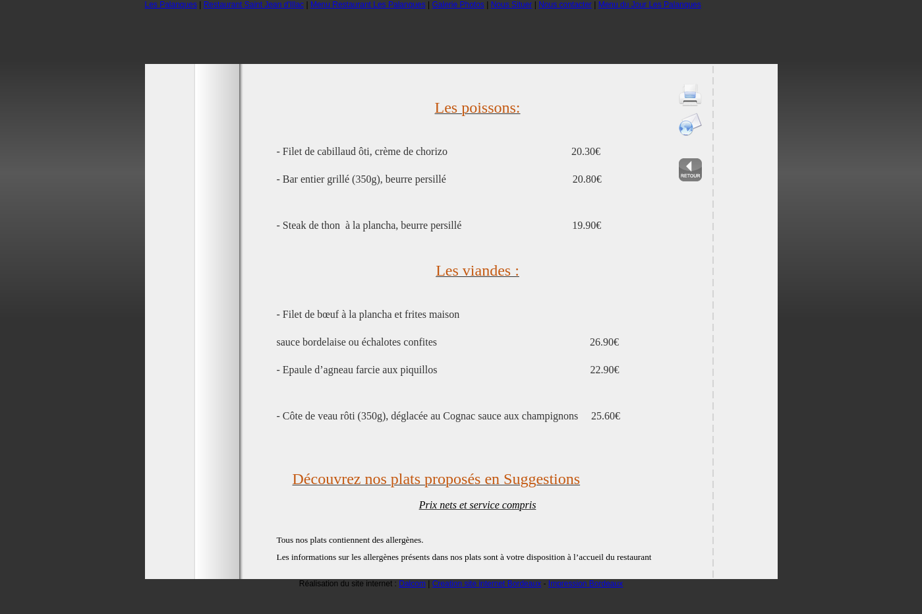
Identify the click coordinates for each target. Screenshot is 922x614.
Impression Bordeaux (585, 583)
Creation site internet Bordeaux (486, 583)
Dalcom (412, 583)
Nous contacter (565, 4)
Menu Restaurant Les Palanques (368, 4)
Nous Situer (512, 4)
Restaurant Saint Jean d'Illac (254, 4)
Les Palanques (171, 4)
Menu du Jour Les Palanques (649, 4)
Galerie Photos (458, 4)
